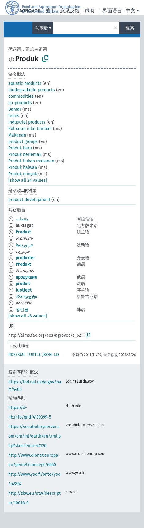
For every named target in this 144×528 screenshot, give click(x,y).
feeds (13, 115)
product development (29, 199)
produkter (25, 257)
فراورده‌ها (24, 245)
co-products (20, 102)
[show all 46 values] (27, 316)
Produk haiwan (22, 167)
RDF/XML (16, 354)
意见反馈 (70, 11)
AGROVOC (29, 11)
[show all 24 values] (27, 180)
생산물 (22, 309)
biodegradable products (31, 90)
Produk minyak (22, 174)
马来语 (41, 27)
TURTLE (34, 354)
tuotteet (24, 290)
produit (23, 283)
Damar (14, 109)
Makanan (17, 135)
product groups (23, 141)
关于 (50, 11)
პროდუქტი (26, 296)
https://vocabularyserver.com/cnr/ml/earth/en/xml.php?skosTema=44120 (34, 436)
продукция (26, 277)
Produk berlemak (24, 154)
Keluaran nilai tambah (30, 128)
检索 (130, 27)
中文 (130, 11)
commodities (21, 96)
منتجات (22, 219)
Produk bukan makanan (31, 161)
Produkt (23, 232)
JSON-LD (50, 354)
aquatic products (24, 83)
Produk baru (20, 148)
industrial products (26, 122)
